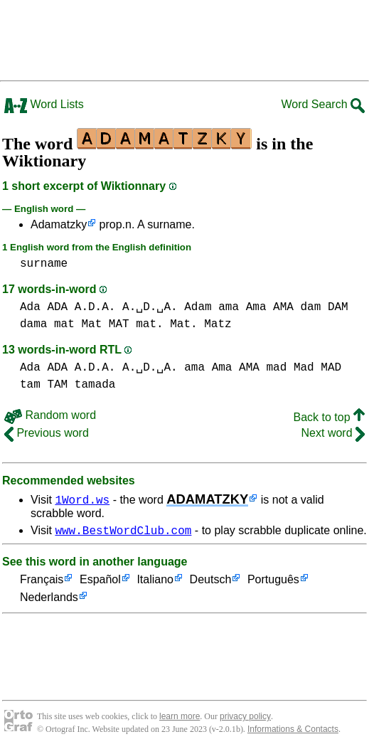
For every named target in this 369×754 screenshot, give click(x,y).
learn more (179, 718)
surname (44, 264)
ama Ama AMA (256, 307)
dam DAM (324, 307)
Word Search (323, 104)
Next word (333, 433)
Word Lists (44, 104)
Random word (50, 415)
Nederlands (49, 600)
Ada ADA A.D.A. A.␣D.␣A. (99, 307)
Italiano (155, 582)
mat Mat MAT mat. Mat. (126, 324)
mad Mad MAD (303, 368)
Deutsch (211, 582)
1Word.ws (82, 499)
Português (273, 582)
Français (41, 582)
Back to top (329, 417)
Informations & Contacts (292, 731)
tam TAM (44, 385)
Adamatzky (59, 224)
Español (100, 582)
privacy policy (245, 718)
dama (33, 324)
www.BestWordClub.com (123, 532)
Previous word (46, 433)
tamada (95, 385)
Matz (217, 324)
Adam (197, 307)
